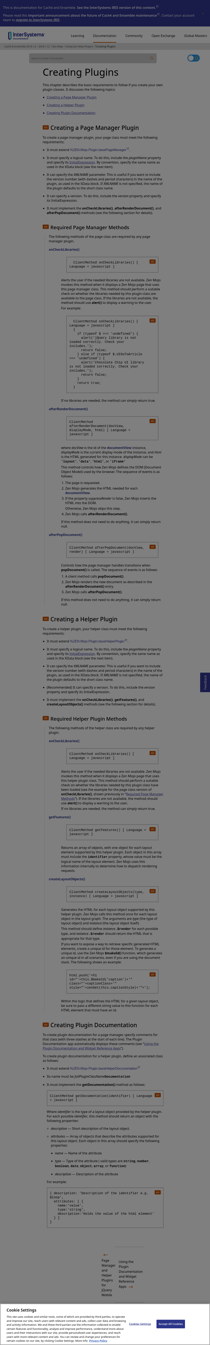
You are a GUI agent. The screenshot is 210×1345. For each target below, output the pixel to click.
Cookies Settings (140, 1328)
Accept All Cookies (171, 1328)
